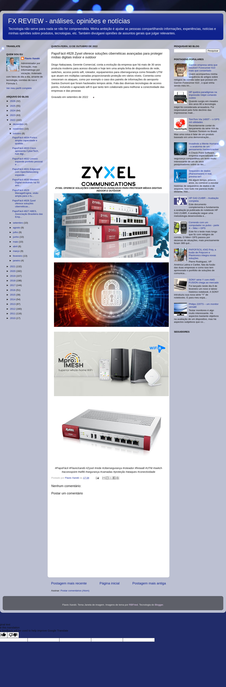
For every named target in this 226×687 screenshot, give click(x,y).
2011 (13, 313)
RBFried (133, 604)
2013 (13, 304)
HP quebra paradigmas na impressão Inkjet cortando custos (203, 95)
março (16, 251)
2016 (13, 290)
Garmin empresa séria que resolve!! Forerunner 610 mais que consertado (203, 68)
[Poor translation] (13, 635)
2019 (13, 276)
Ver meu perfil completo (19, 88)
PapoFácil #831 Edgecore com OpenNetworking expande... (26, 172)
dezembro (18, 124)
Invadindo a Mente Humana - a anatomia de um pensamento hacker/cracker (204, 146)
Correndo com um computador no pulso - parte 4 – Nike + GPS (204, 225)
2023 (13, 115)
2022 (13, 120)
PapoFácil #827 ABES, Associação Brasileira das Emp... (27, 214)
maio (16, 241)
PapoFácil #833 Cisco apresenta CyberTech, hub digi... (25, 151)
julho (16, 232)
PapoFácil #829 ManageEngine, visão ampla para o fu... (25, 193)
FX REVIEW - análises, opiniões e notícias (69, 21)
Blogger (159, 604)
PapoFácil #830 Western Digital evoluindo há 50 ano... (26, 182)
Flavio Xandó (32, 58)
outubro (17, 133)
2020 (13, 271)
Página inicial (109, 583)
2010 (13, 318)
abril (15, 246)
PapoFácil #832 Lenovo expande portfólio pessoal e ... (27, 161)
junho (16, 237)
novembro (18, 128)
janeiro (17, 260)
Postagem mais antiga (149, 583)
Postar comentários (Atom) (75, 590)
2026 (13, 101)
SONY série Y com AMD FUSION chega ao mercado (204, 281)
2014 (13, 299)
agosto (17, 227)
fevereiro (18, 256)
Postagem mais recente (69, 583)
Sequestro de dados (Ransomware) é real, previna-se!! (200, 174)
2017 (13, 285)
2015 (13, 294)
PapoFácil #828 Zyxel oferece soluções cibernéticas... (24, 203)
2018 (13, 280)
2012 (13, 309)
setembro (18, 222)
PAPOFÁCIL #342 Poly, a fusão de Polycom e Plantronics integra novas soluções (202, 254)
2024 (13, 110)
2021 (13, 266)
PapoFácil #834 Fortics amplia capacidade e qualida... (24, 140)
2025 (13, 106)
